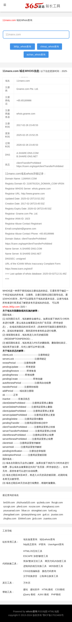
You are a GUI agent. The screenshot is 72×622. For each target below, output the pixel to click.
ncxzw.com (34, 506)
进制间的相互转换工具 (35, 566)
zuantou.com (50, 518)
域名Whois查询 (24, 20)
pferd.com (22, 506)
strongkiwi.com (39, 510)
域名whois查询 (47, 539)
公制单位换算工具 (49, 576)
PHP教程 (56, 594)
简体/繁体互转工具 (33, 561)
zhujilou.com (9, 518)
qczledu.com (43, 502)
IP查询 (42, 544)
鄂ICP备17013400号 (53, 615)
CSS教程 (60, 589)
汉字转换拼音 (30, 576)
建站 (25, 589)
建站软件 (35, 589)
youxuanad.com (11, 510)
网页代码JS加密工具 (55, 561)
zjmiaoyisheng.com (31, 514)
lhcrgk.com (57, 502)
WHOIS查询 (11, 298)
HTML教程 (47, 589)
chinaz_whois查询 (49, 46)
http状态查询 (29, 544)
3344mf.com (24, 518)
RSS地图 (42, 611)
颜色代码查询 (49, 571)
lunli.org (52, 510)
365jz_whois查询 (22, 46)
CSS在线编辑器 (31, 571)
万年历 (26, 582)
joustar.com (57, 514)
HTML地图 (53, 611)
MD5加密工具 (56, 566)
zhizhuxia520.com (25, 502)
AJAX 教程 (43, 594)
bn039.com (9, 502)
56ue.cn (25, 510)
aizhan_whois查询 (36, 54)
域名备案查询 (30, 539)
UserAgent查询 (56, 544)
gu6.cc (46, 514)
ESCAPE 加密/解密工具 (35, 556)
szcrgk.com (9, 506)
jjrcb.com (37, 518)
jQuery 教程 (29, 594)
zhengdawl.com (11, 514)
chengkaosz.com (50, 506)
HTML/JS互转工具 (32, 551)
